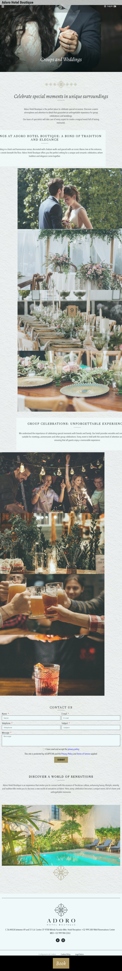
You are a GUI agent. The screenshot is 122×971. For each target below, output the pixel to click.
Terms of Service (83, 753)
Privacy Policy (67, 753)
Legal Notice (79, 954)
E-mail (64, 713)
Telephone (6, 723)
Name (4, 713)
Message (6, 732)
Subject (65, 723)
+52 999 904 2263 (62, 933)
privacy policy (73, 749)
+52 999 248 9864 (89, 929)
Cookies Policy (65, 954)
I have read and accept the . (62, 749)
